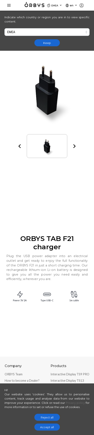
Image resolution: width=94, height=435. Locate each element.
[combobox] (47, 32)
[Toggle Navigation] (9, 5)
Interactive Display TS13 (67, 380)
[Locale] (54, 5)
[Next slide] (74, 146)
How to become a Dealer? (22, 380)
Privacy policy (75, 402)
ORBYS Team (13, 374)
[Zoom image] (47, 90)
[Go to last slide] (20, 146)
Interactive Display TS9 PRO (70, 374)
